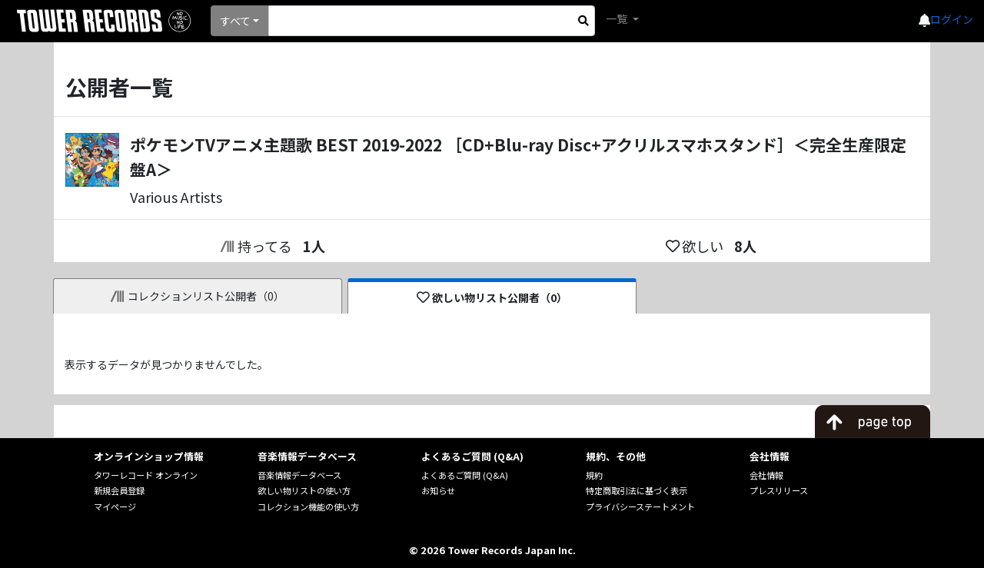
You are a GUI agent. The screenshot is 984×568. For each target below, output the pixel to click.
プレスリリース (779, 490)
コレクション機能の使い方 (308, 506)
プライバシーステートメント (640, 506)
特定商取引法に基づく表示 (636, 490)
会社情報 (766, 475)
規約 (594, 475)
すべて (235, 20)
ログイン (951, 19)
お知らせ (438, 490)
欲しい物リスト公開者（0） (492, 297)
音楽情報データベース (299, 475)
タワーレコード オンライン (146, 475)
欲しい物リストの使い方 (304, 490)
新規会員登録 (119, 490)
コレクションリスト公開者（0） (198, 296)
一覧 (618, 18)
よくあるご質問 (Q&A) (464, 475)
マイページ (115, 506)
